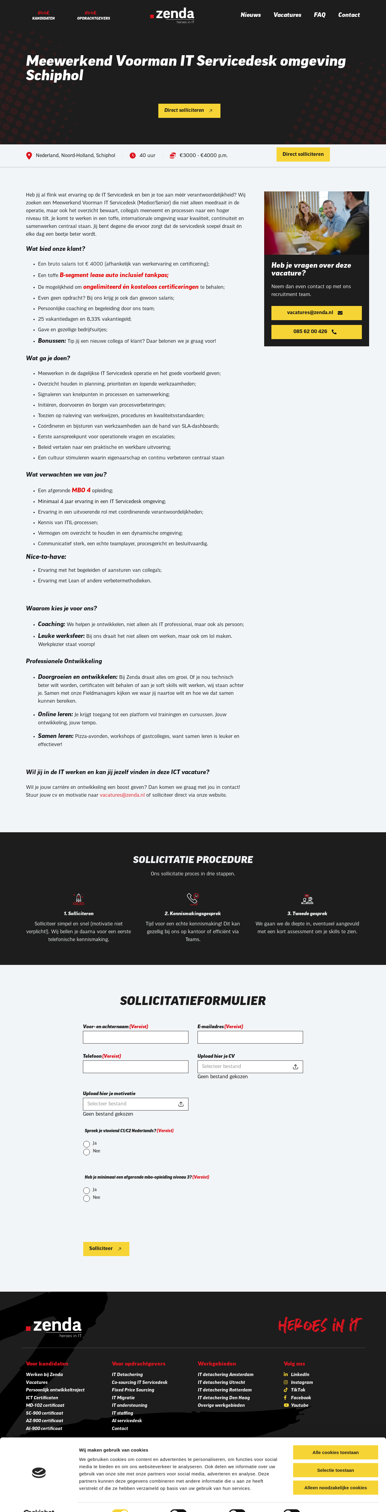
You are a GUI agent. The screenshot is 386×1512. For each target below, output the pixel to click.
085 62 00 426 (310, 331)
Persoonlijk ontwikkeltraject (55, 1390)
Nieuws (251, 15)
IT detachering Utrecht (221, 1383)
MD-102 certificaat (45, 1405)
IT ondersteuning (129, 1405)
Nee (96, 1151)
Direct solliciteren (184, 110)
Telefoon (102, 1056)
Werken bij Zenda (44, 1375)
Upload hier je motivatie (109, 1093)
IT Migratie (123, 1398)
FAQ (320, 15)
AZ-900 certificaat (44, 1421)
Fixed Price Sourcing (133, 1390)
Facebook (301, 1398)
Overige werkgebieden (221, 1405)
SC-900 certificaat (44, 1413)
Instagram (302, 1383)
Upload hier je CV (216, 1056)
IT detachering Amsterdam (226, 1375)
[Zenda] (172, 15)
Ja (94, 1143)
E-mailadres (220, 1027)
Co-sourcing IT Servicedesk (140, 1383)
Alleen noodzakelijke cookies (335, 1473)
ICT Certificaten (42, 1398)
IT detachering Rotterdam (225, 1390)
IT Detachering (127, 1375)
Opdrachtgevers (93, 18)
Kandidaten (43, 18)
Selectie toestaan (335, 1456)
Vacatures (287, 15)
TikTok (298, 1390)
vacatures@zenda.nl (122, 795)
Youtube (299, 1405)
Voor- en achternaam (115, 1027)
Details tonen (326, 1500)
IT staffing (122, 1413)
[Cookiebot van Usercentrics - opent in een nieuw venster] (39, 1500)
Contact (349, 15)
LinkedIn (300, 1375)
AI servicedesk (127, 1421)
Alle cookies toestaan (335, 1438)
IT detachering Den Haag (224, 1398)
